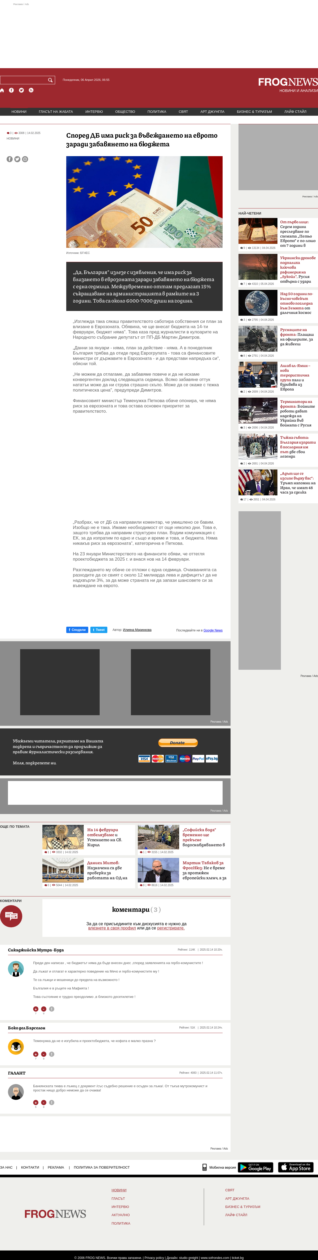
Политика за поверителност (102, 1167)
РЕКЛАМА (56, 1167)
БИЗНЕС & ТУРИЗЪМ (254, 112)
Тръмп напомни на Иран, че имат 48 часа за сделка (298, 483)
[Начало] (2, 90)
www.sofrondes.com (215, 1258)
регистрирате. (171, 928)
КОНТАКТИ (30, 1167)
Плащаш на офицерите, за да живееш (297, 337)
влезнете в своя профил (112, 928)
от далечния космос (296, 303)
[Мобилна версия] (219, 1167)
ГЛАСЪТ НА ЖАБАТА (56, 112)
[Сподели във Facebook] (10, 159)
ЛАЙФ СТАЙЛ (295, 112)
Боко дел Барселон (26, 1028)
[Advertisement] (159, 35)
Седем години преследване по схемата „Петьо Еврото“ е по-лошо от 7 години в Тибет (298, 235)
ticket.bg (238, 1258)
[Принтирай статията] (25, 159)
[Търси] (51, 80)
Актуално (121, 1215)
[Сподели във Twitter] (17, 159)
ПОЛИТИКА (157, 112)
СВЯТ (183, 112)
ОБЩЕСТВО (125, 112)
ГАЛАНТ (16, 1073)
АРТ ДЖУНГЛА (212, 112)
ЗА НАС (6, 1167)
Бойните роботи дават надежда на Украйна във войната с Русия (297, 413)
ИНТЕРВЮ (94, 112)
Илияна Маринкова (137, 629)
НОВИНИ (19, 112)
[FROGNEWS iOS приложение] (296, 1167)
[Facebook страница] (11, 90)
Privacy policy (154, 1258)
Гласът (118, 1199)
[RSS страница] (31, 90)
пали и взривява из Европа (295, 377)
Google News (213, 630)
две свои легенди (298, 447)
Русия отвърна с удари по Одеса (298, 271)
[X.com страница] (21, 90)
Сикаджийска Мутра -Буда (36, 950)
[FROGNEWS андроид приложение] (255, 1167)
